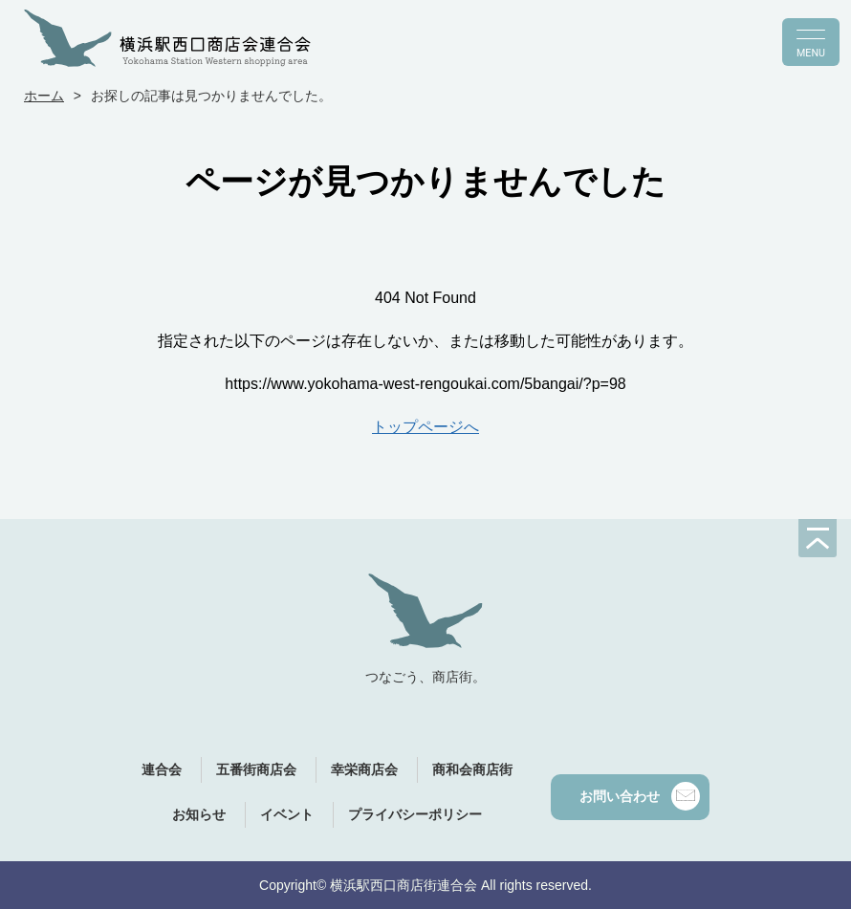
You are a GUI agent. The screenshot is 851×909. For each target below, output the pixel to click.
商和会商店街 (472, 769)
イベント (287, 814)
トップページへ (425, 427)
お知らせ (199, 814)
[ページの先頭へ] (817, 538)
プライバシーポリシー (415, 814)
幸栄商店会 (364, 769)
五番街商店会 (256, 769)
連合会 (162, 769)
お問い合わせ (639, 796)
